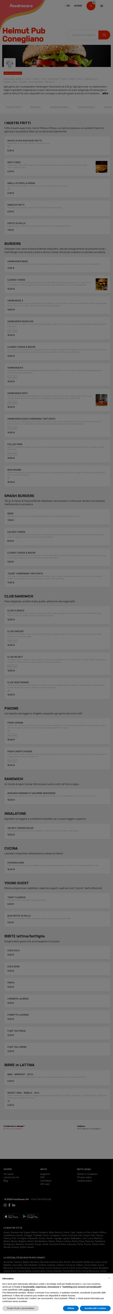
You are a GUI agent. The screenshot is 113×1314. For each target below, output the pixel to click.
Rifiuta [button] (71, 1308)
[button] (109, 1278)
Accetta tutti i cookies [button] (95, 1308)
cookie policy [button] (29, 1289)
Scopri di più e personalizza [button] (20, 1308)
